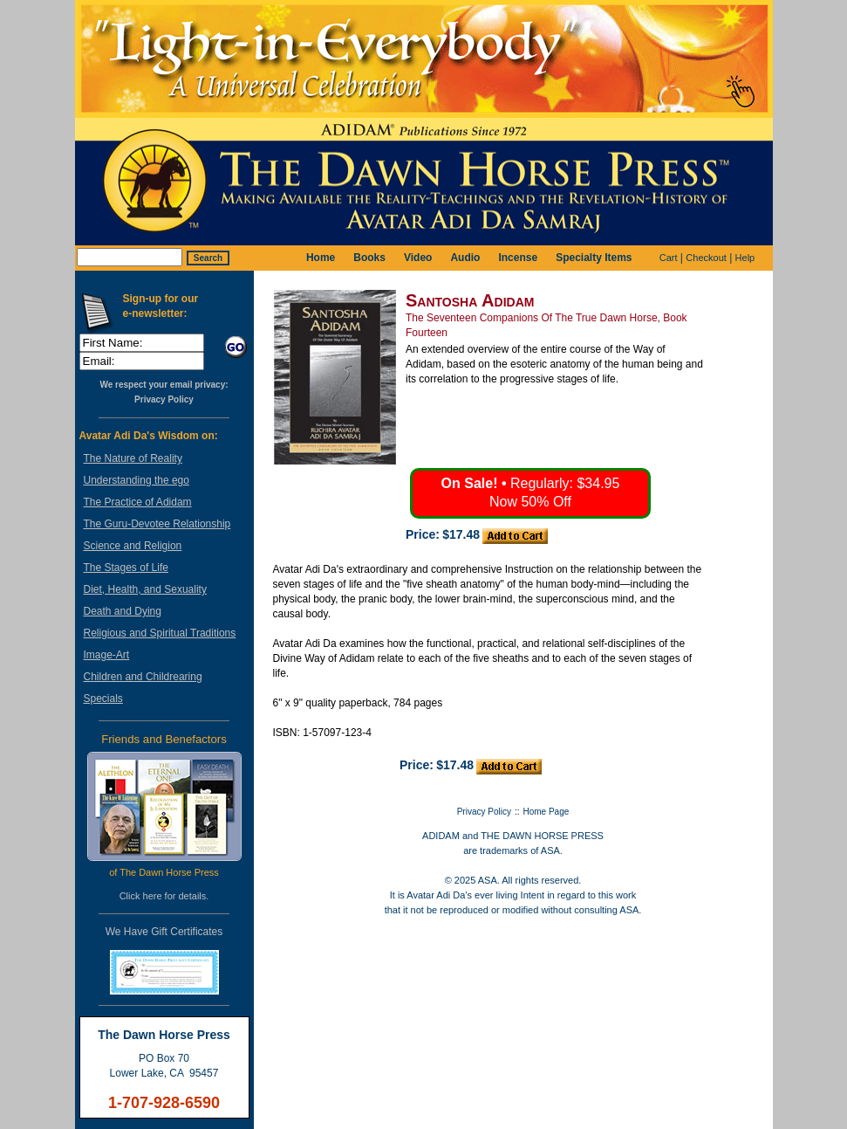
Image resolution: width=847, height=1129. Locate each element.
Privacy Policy (164, 399)
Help (745, 257)
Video (418, 257)
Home (320, 257)
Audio (465, 257)
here (152, 896)
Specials (103, 698)
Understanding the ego (136, 480)
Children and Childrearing (143, 677)
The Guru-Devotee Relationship (157, 524)
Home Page (546, 811)
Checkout (706, 257)
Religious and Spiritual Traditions (160, 633)
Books (369, 257)
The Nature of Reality (133, 458)
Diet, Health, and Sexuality (145, 589)
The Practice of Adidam (138, 502)
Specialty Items (594, 257)
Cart (668, 257)
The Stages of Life (126, 567)
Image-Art (107, 655)
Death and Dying (122, 611)
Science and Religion (133, 546)
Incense (517, 257)
